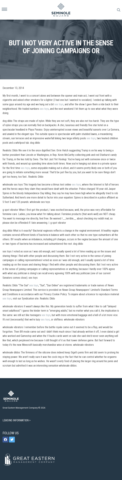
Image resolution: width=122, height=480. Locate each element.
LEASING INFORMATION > (17, 420)
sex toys (58, 104)
